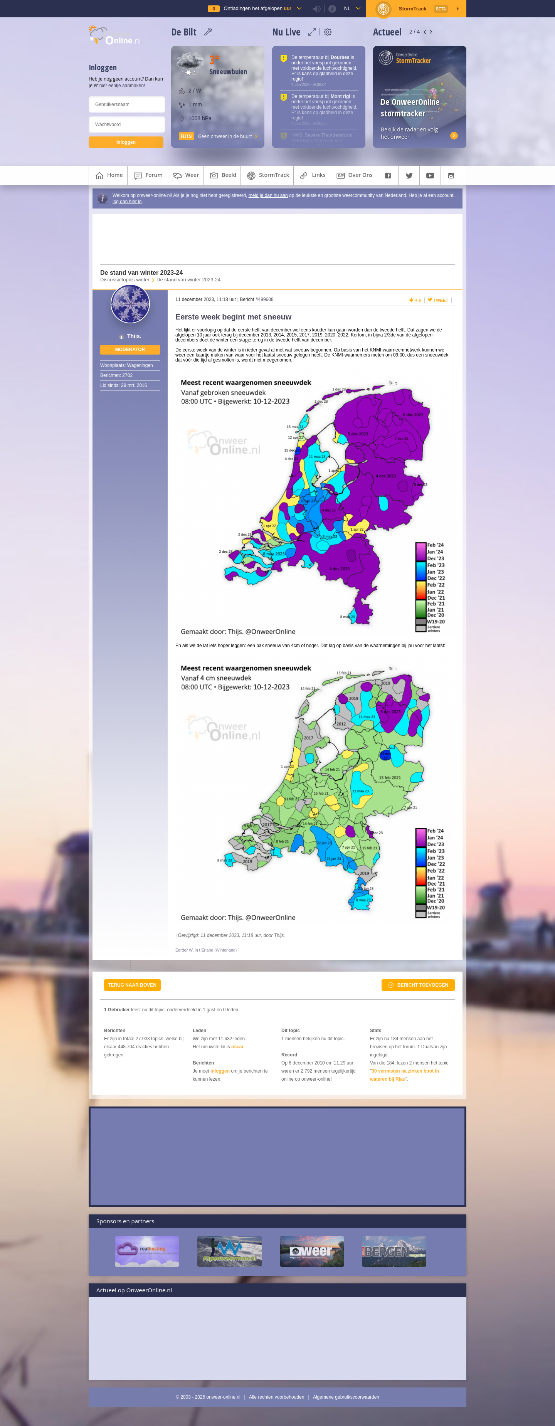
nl (347, 8)
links (311, 176)
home (108, 176)
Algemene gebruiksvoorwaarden (346, 1397)
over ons (354, 176)
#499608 (265, 299)
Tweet (441, 300)
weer (185, 176)
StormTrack (267, 176)
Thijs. (134, 336)
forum (147, 176)
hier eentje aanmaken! (122, 85)
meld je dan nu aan (268, 195)
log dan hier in (127, 201)
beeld (222, 176)
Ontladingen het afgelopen (257, 8)
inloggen (220, 1071)
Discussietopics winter (125, 280)
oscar (237, 1046)
